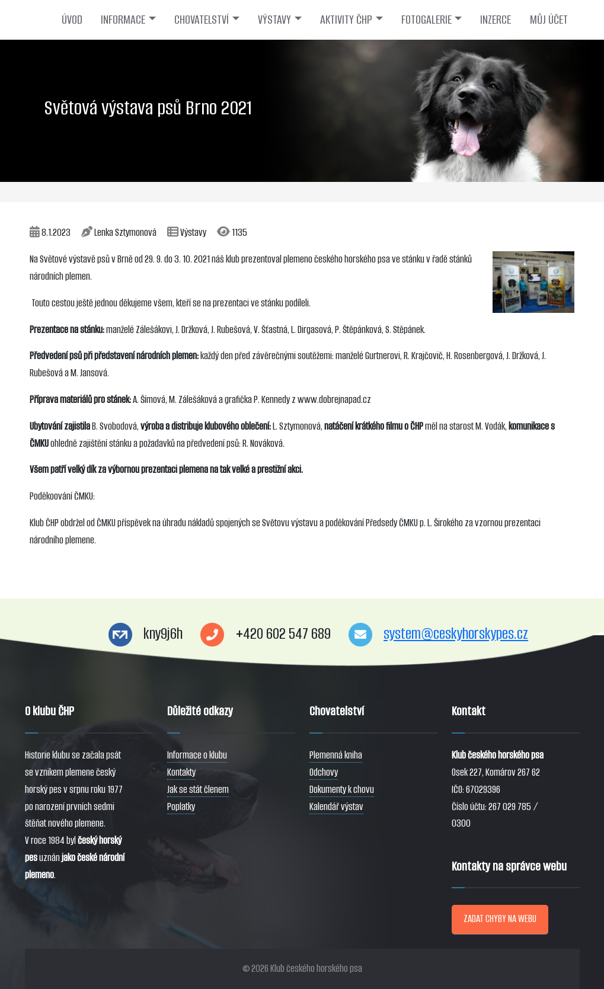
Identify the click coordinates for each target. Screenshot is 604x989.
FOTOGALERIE (426, 19)
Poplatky (181, 807)
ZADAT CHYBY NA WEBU (500, 919)
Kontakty (181, 772)
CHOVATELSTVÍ (201, 19)
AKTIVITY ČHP (346, 19)
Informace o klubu (197, 755)
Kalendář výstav (336, 807)
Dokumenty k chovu (341, 789)
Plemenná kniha (335, 755)
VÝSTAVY (274, 19)
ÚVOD (72, 19)
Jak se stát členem (198, 789)
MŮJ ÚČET (549, 19)
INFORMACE (123, 19)
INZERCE (495, 19)
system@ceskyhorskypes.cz (456, 633)
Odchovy (323, 772)
